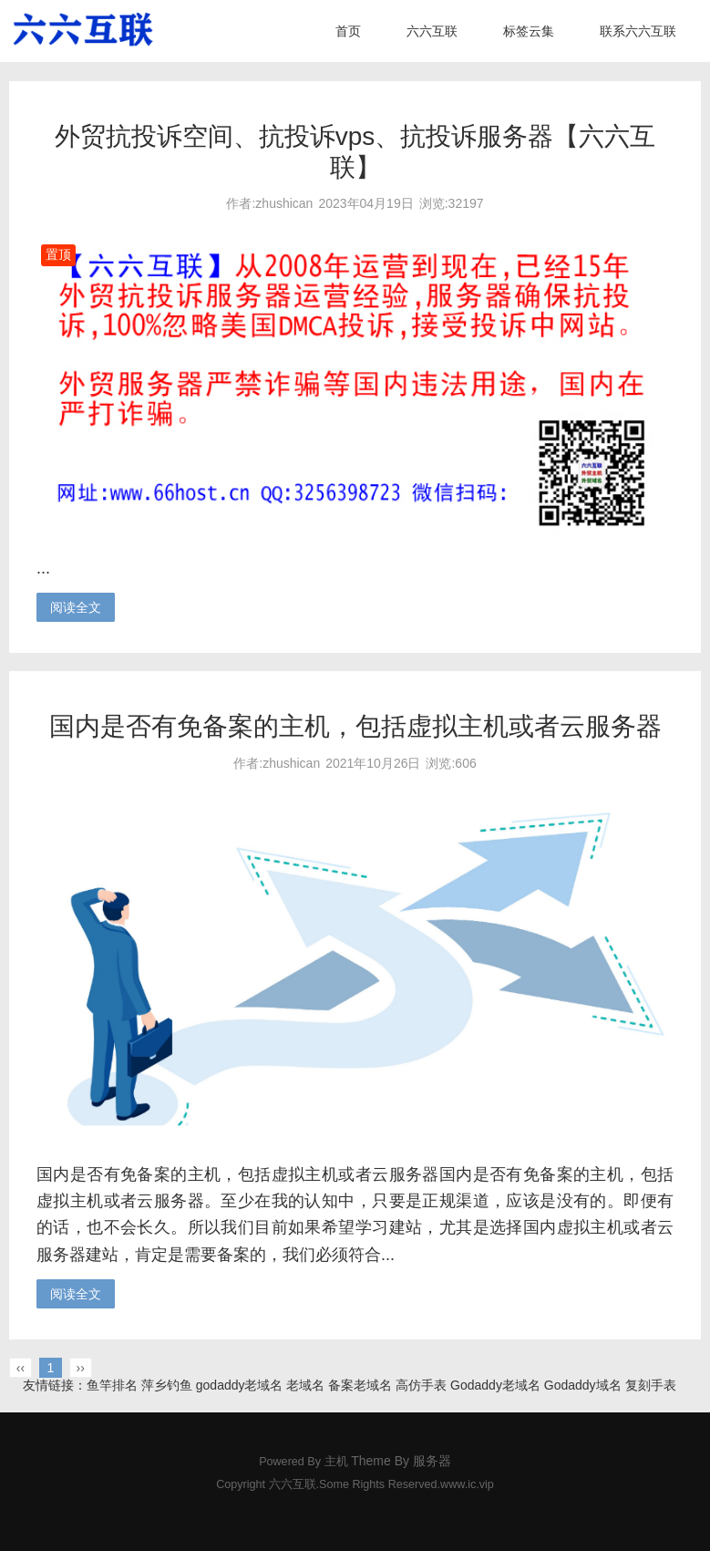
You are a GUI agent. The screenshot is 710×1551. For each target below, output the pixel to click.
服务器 (432, 1460)
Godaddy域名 (583, 1385)
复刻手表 (650, 1385)
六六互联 (432, 31)
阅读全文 (75, 607)
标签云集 (528, 31)
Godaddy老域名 (495, 1385)
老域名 (305, 1385)
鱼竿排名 (112, 1385)
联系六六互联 (638, 31)
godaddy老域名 (239, 1385)
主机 (336, 1461)
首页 (348, 31)
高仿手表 (421, 1385)
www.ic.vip (467, 1484)
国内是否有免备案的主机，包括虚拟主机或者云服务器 (355, 726)
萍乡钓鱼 (166, 1385)
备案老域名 (360, 1385)
